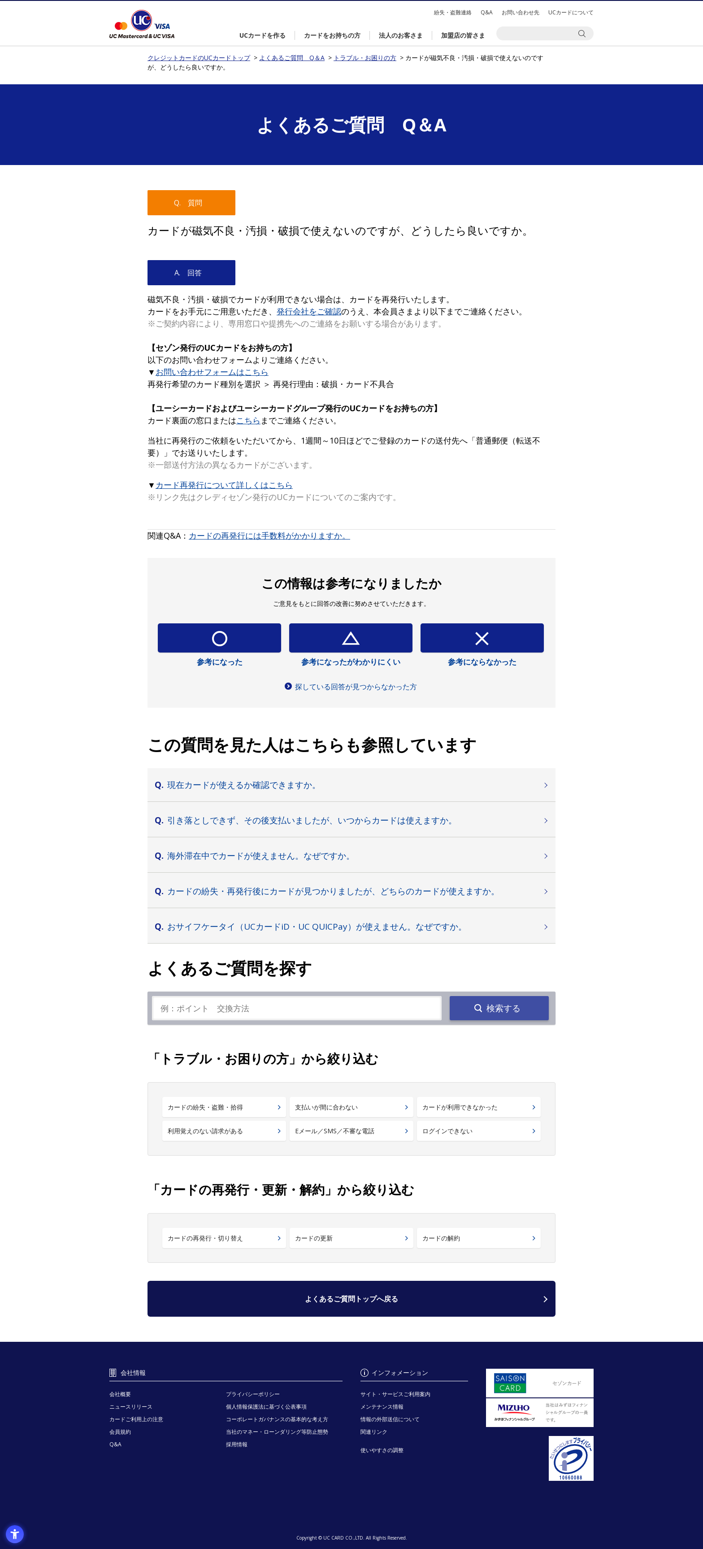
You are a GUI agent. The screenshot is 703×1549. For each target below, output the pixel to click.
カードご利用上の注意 (136, 1419)
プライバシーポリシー (253, 1394)
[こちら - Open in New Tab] (248, 420)
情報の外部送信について (390, 1419)
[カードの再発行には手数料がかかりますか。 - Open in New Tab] (269, 535)
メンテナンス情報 (382, 1406)
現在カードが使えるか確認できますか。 (244, 785)
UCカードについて (571, 12)
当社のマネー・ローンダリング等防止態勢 (277, 1432)
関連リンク (373, 1432)
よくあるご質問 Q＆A (292, 57)
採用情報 (236, 1444)
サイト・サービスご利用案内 (395, 1394)
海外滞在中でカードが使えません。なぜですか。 (261, 856)
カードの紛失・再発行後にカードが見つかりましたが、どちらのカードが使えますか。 (333, 891)
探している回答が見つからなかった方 (356, 687)
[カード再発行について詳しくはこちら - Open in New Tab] (224, 484)
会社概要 (120, 1394)
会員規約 (120, 1432)
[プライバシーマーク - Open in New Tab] (540, 1458)
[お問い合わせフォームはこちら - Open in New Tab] (212, 371)
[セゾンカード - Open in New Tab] (540, 1383)
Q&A (487, 12)
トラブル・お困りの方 (365, 57)
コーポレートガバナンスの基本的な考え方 (277, 1419)
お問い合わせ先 (520, 12)
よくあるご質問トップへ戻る (351, 1299)
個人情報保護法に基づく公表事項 (266, 1406)
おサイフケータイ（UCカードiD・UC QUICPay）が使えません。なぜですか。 (317, 926)
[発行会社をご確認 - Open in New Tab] (309, 311)
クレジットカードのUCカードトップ (141, 24)
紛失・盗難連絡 (453, 12)
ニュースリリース (130, 1406)
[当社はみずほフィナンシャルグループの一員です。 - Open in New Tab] (540, 1412)
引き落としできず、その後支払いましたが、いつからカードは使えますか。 (312, 820)
